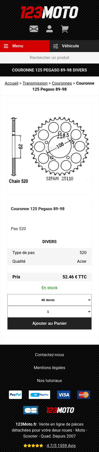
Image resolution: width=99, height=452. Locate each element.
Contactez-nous (49, 354)
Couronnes (62, 83)
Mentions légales (49, 367)
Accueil (11, 83)
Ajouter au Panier (49, 323)
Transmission (35, 83)
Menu (13, 46)
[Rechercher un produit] (49, 58)
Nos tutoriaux (49, 380)
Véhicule (66, 46)
